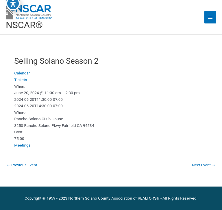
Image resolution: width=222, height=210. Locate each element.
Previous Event (21, 164)
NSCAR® (24, 24)
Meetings (22, 145)
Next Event (204, 164)
